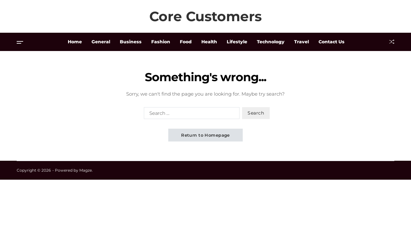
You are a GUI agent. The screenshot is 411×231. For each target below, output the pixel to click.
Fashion (160, 42)
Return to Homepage (205, 135)
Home (75, 42)
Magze (85, 170)
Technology (270, 42)
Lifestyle (237, 42)
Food (186, 42)
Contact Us (332, 42)
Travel (301, 42)
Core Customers (205, 16)
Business (131, 42)
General (101, 42)
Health (209, 42)
